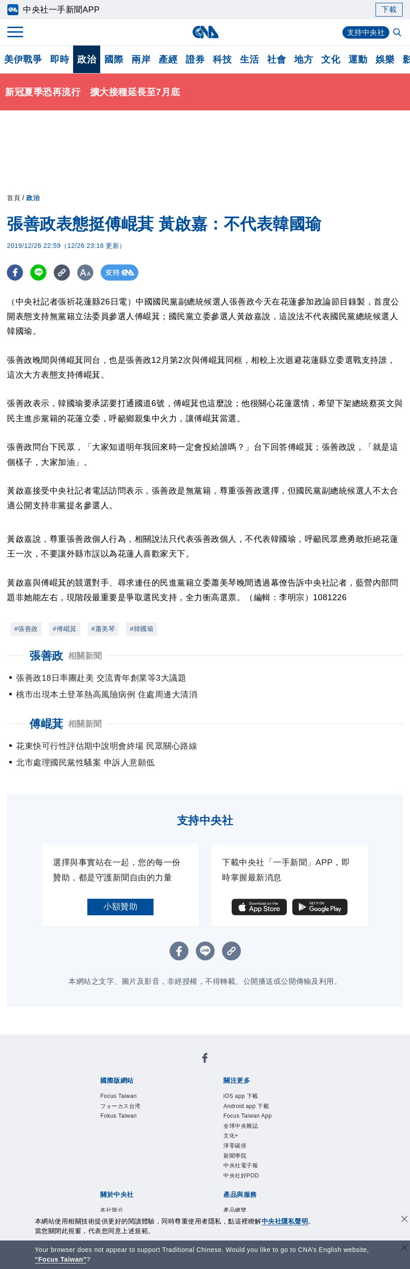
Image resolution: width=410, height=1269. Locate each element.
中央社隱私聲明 (285, 1221)
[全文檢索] (398, 33)
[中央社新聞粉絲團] (205, 1059)
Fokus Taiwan (118, 1116)
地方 (303, 59)
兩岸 (140, 59)
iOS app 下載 (240, 1096)
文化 (330, 59)
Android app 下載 (246, 1106)
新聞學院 (234, 1156)
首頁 (13, 197)
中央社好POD (241, 1175)
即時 (59, 59)
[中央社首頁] (205, 32)
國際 (113, 59)
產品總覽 (234, 1210)
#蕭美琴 (103, 628)
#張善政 (26, 628)
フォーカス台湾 (120, 1106)
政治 (86, 59)
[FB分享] (15, 272)
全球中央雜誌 (240, 1126)
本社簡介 (111, 1210)
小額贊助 (120, 906)
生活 (249, 59)
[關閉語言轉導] (404, 1248)
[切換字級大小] (85, 272)
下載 (389, 9)
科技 (222, 59)
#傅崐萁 (65, 628)
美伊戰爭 (23, 59)
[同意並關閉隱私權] (404, 1220)
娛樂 (385, 59)
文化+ (231, 1135)
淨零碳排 (234, 1146)
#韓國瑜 (142, 628)
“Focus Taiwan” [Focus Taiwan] (61, 1259)
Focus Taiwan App (247, 1116)
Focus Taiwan (118, 1096)
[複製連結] (62, 272)
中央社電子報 (240, 1165)
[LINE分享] (38, 272)
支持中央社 (366, 32)
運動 (357, 59)
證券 (195, 59)
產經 (168, 59)
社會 (276, 59)
